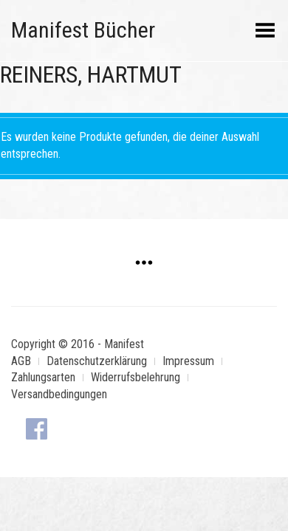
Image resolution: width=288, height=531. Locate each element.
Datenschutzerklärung (97, 361)
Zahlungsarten (43, 377)
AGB (21, 361)
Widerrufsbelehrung (135, 377)
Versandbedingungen (59, 394)
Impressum (188, 361)
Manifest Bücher (83, 30)
